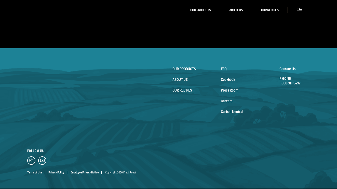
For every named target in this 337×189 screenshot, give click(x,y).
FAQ (223, 69)
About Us (236, 10)
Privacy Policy (56, 172)
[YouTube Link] (42, 161)
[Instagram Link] (31, 161)
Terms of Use (34, 172)
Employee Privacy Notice (85, 172)
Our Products (200, 10)
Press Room (229, 90)
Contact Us (287, 69)
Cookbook (228, 79)
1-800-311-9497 (290, 83)
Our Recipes (270, 10)
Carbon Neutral (232, 111)
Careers (226, 101)
